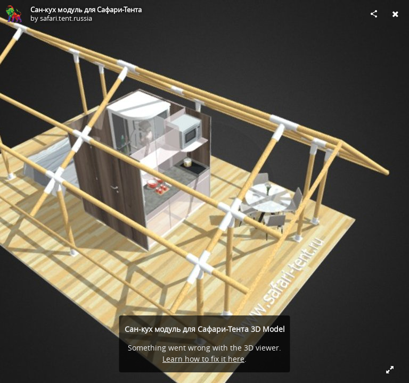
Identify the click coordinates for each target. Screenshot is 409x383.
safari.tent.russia (66, 18)
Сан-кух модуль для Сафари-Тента (86, 9)
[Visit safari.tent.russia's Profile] (13, 13)
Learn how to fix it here (203, 359)
